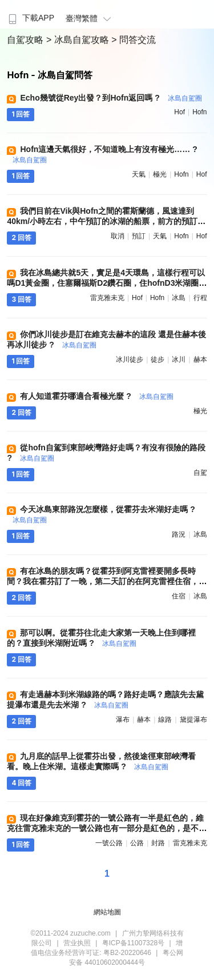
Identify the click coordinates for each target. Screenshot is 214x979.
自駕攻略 (26, 40)
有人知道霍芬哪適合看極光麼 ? (96, 396)
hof (179, 112)
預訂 (139, 236)
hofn (199, 112)
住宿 (178, 596)
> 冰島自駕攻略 (78, 40)
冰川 (178, 359)
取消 (117, 236)
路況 (178, 534)
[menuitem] (30, 14)
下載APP (30, 17)
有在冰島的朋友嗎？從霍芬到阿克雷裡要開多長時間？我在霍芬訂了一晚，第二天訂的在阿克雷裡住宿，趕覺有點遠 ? (107, 581)
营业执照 (77, 943)
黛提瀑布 (193, 720)
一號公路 (109, 843)
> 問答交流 (133, 40)
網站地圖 (107, 912)
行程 (200, 298)
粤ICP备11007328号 (133, 943)
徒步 (157, 359)
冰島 (178, 298)
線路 (165, 720)
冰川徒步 (129, 359)
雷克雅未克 (107, 298)
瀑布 (123, 720)
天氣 (139, 174)
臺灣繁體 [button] (90, 18)
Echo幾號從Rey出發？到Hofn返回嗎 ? (110, 97)
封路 (158, 843)
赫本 (200, 359)
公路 (137, 843)
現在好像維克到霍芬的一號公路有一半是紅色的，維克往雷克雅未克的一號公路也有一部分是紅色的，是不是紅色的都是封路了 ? (107, 828)
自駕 (200, 473)
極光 (160, 174)
